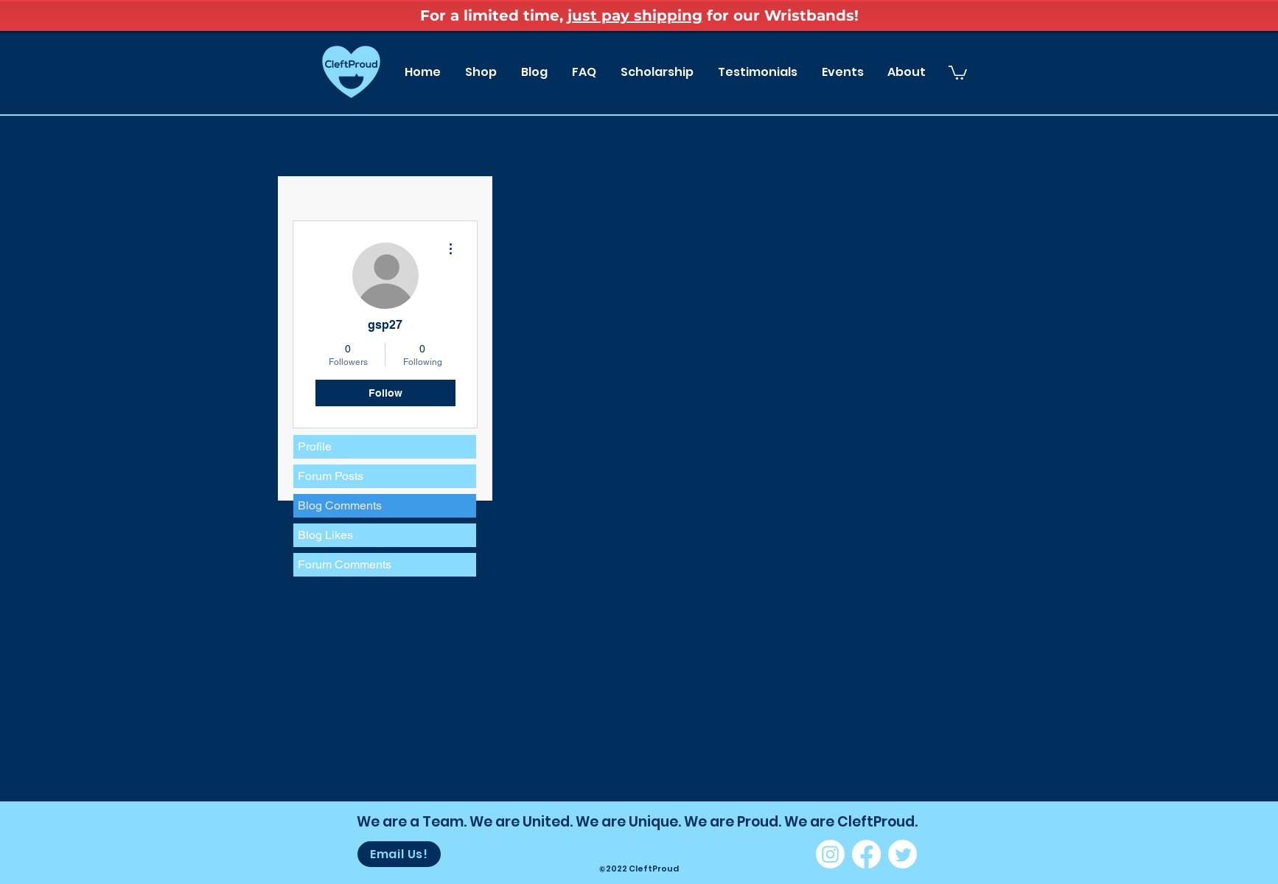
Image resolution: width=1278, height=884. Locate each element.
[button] (958, 72)
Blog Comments (340, 505)
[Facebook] (866, 854)
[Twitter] (902, 854)
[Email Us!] (399, 854)
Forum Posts (330, 476)
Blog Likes (325, 535)
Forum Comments (344, 564)
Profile (315, 446)
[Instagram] (830, 854)
